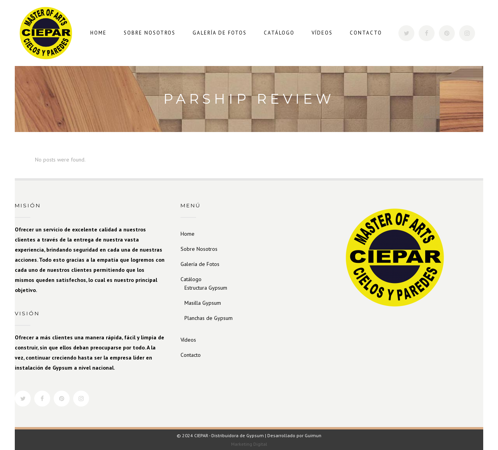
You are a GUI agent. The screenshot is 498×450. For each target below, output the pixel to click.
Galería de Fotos (200, 264)
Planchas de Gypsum (208, 317)
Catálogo (191, 279)
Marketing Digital (249, 444)
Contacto (191, 354)
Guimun (313, 435)
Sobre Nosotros (199, 248)
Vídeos (188, 339)
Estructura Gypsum (205, 287)
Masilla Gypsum (202, 302)
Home (188, 233)
